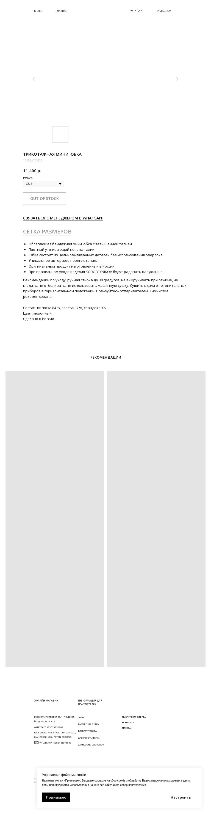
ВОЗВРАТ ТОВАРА (87, 730)
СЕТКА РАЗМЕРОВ (47, 231)
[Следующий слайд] (176, 79)
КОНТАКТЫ (128, 722)
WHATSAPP (137, 11)
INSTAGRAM (164, 11)
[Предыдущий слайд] (34, 79)
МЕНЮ (38, 11)
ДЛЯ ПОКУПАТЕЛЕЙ (89, 737)
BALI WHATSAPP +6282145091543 (52, 742)
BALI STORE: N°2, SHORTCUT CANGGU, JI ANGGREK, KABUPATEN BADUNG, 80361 (55, 737)
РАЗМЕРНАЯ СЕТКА (88, 723)
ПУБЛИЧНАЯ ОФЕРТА (134, 716)
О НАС (81, 717)
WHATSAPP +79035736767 (48, 726)
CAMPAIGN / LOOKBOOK (91, 744)
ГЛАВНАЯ (61, 11)
